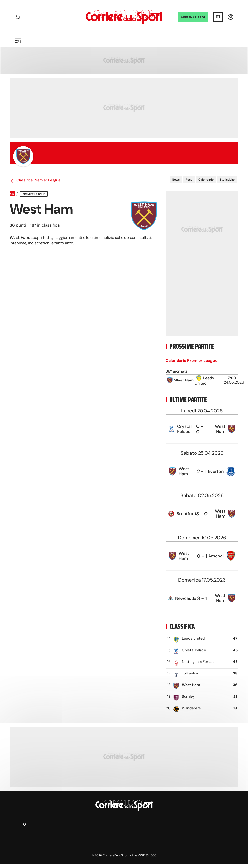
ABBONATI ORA (192, 17)
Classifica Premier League (35, 180)
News (176, 180)
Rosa (189, 180)
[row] (202, 380)
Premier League (34, 194)
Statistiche (227, 180)
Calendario (206, 180)
